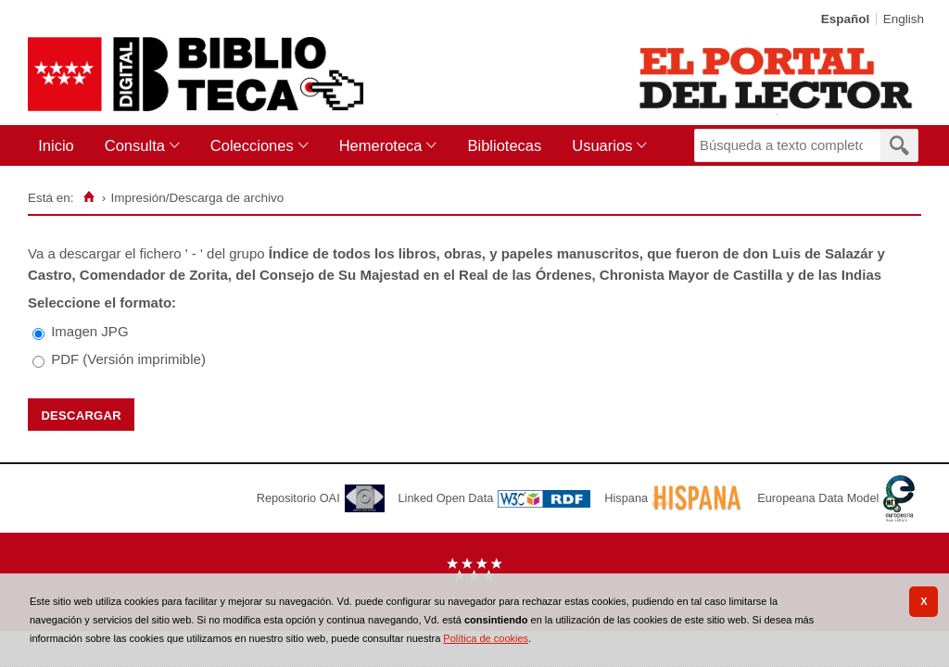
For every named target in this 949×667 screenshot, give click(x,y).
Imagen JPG (89, 331)
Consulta (135, 145)
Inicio (56, 145)
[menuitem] (60, 146)
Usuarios (602, 145)
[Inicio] (88, 197)
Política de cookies (485, 638)
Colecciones (252, 145)
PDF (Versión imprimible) (128, 359)
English (903, 19)
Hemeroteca (381, 145)
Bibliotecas (504, 145)
